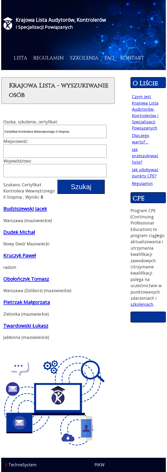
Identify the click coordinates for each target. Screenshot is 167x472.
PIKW (99, 464)
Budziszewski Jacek (25, 208)
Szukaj (81, 187)
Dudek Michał (19, 232)
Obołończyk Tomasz (26, 279)
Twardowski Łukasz (25, 325)
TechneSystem (21, 464)
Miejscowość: (15, 141)
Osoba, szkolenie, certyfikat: (30, 122)
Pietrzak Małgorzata (26, 302)
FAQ (109, 58)
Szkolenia (84, 58)
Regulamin (48, 58)
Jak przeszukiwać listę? (145, 156)
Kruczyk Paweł (19, 255)
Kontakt (132, 58)
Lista (20, 58)
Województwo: (17, 161)
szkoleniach (142, 304)
